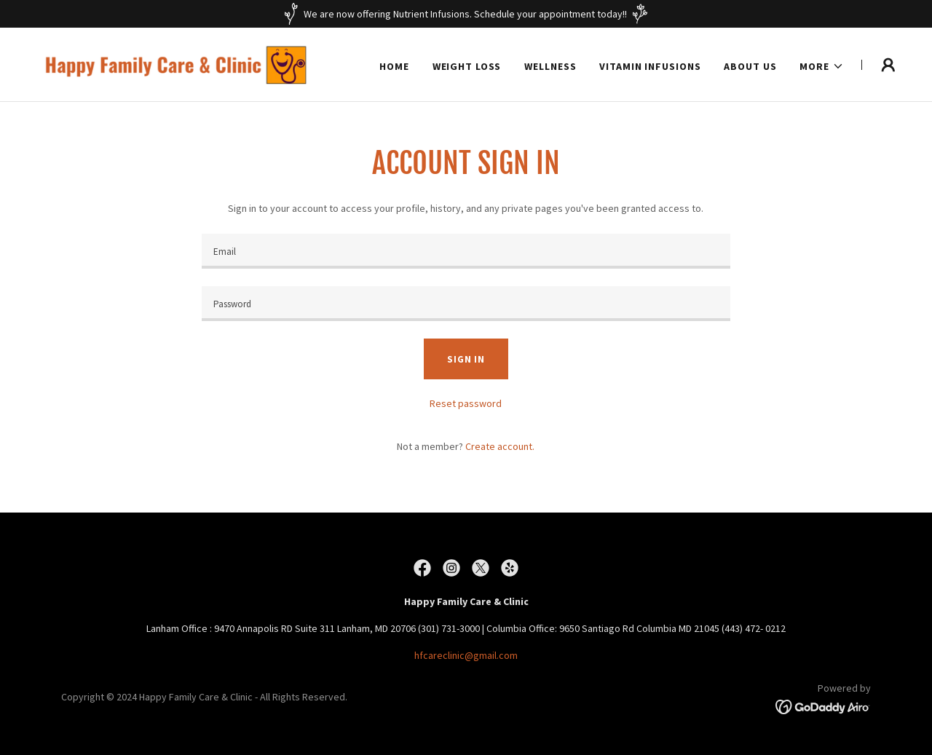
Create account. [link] (499, 446)
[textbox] (466, 251)
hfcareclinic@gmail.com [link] (466, 655)
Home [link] (394, 66)
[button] (821, 66)
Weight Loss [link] (467, 66)
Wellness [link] (550, 66)
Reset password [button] (466, 403)
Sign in (466, 359)
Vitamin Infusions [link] (649, 66)
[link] (182, 63)
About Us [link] (750, 66)
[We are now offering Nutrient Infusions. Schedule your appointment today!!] (466, 14)
